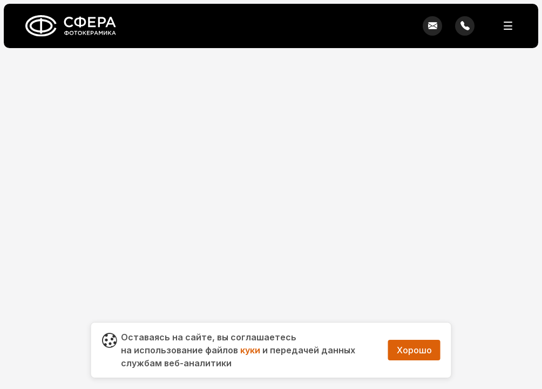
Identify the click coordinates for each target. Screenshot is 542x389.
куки (250, 350)
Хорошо (414, 350)
